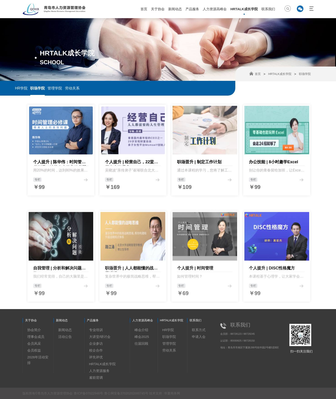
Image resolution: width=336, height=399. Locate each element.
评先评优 (96, 357)
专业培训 (96, 330)
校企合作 (96, 350)
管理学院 (55, 88)
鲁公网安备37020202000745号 (126, 393)
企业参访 (96, 343)
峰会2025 (142, 337)
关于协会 (158, 9)
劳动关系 (72, 88)
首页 (143, 9)
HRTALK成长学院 (244, 9)
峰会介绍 (141, 330)
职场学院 (37, 88)
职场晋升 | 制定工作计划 (199, 165)
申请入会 (199, 337)
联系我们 (268, 9)
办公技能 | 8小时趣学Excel (273, 165)
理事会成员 (35, 337)
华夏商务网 (172, 393)
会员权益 (34, 350)
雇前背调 (96, 377)
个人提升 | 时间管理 (195, 301)
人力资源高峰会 (215, 9)
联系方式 (199, 330)
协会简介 (34, 330)
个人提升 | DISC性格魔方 (272, 301)
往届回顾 (141, 343)
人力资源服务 (99, 371)
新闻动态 (175, 9)
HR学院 (21, 88)
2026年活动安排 (37, 360)
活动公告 (65, 337)
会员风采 (34, 343)
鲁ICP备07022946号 (88, 393)
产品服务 (192, 9)
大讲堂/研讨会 (99, 337)
